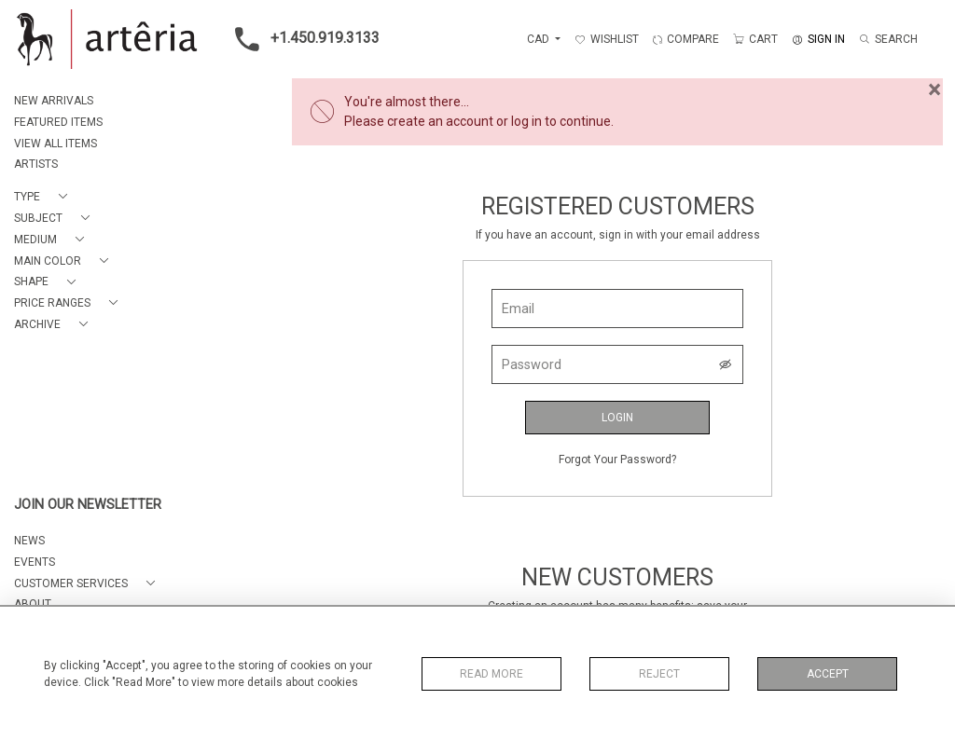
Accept (828, 673)
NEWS (29, 540)
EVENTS (34, 562)
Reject (659, 673)
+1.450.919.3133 (302, 39)
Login (617, 417)
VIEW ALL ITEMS (55, 143)
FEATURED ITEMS (58, 122)
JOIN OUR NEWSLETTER (87, 505)
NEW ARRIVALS (53, 100)
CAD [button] (539, 39)
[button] (44, 197)
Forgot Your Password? (617, 459)
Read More (491, 673)
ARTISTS (36, 164)
